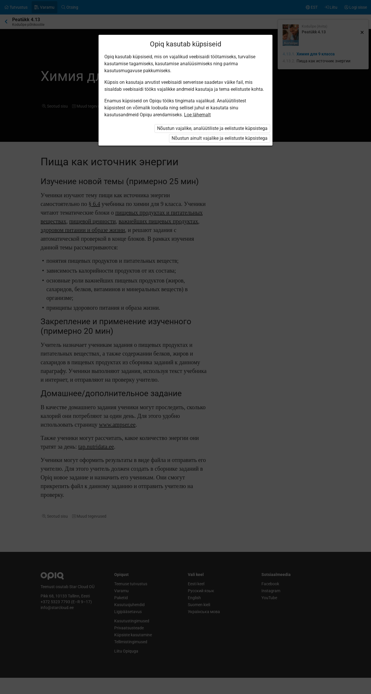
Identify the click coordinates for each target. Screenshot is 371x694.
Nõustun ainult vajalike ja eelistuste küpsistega (220, 138)
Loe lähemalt (197, 114)
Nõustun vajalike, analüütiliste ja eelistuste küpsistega (212, 128)
